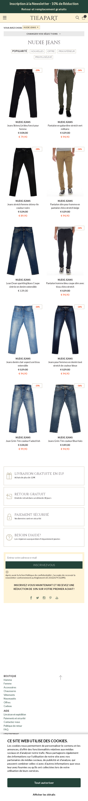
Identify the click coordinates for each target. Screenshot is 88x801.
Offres (7, 702)
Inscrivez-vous (44, 565)
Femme (8, 683)
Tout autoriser (44, 782)
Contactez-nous (12, 722)
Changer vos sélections (42, 33)
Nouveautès (10, 698)
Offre (51, 51)
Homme (8, 680)
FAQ (6, 729)
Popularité (19, 51)
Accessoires (10, 687)
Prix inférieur (67, 51)
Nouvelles (37, 51)
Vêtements (9, 695)
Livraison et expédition (15, 714)
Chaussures (10, 691)
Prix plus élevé (43, 57)
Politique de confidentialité (38, 575)
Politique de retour (13, 726)
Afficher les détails (44, 794)
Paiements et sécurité (14, 718)
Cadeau (8, 706)
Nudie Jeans (30, 27)
